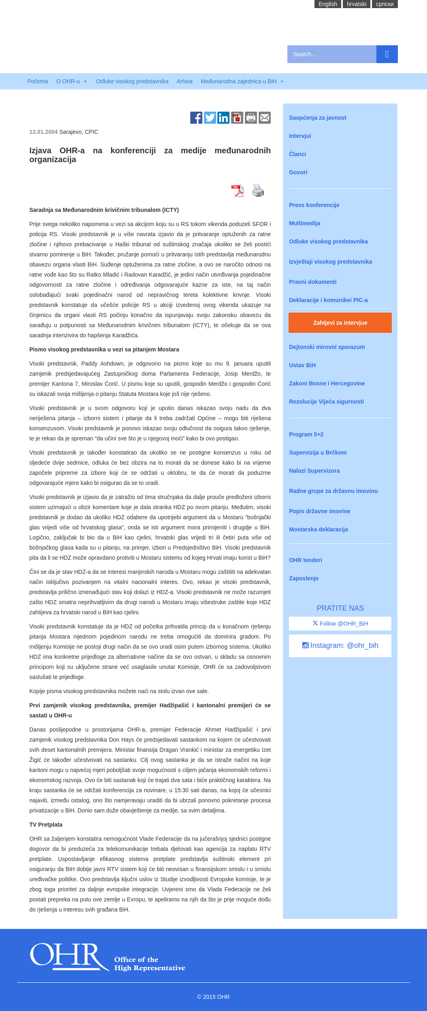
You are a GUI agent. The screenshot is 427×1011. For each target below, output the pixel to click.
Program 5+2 (306, 434)
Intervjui (300, 136)
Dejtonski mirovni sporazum (327, 347)
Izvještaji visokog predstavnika (330, 261)
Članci (297, 154)
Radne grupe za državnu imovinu (333, 491)
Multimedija (304, 223)
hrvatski (356, 4)
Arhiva (184, 81)
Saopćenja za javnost (317, 117)
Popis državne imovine (320, 511)
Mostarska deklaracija (318, 529)
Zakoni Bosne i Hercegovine (327, 383)
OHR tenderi (305, 560)
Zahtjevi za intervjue (340, 322)
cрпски (384, 4)
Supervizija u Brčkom (317, 452)
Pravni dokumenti (312, 282)
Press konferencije (314, 205)
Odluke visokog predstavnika (132, 81)
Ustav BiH (302, 365)
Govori (298, 172)
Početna (38, 81)
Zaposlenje (304, 578)
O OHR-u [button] (72, 81)
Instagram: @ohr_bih (340, 645)
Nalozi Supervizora (314, 470)
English (328, 4)
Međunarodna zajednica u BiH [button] (243, 81)
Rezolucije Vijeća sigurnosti (326, 401)
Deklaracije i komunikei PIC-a (328, 300)
